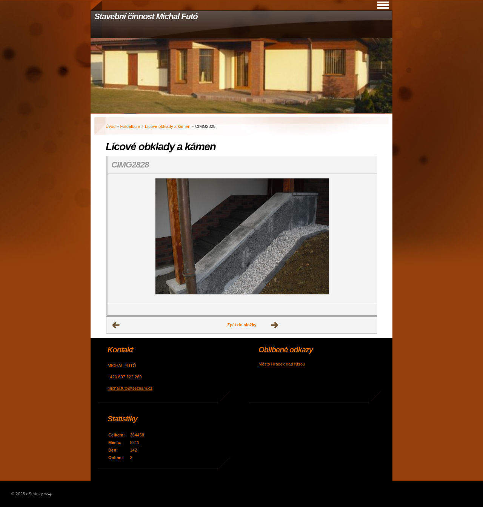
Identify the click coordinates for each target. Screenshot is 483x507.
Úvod (110, 126)
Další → (274, 325)
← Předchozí (116, 325)
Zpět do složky (242, 325)
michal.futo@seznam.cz (130, 388)
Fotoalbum (130, 126)
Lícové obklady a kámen (168, 126)
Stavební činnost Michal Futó (146, 16)
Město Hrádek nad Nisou (281, 364)
